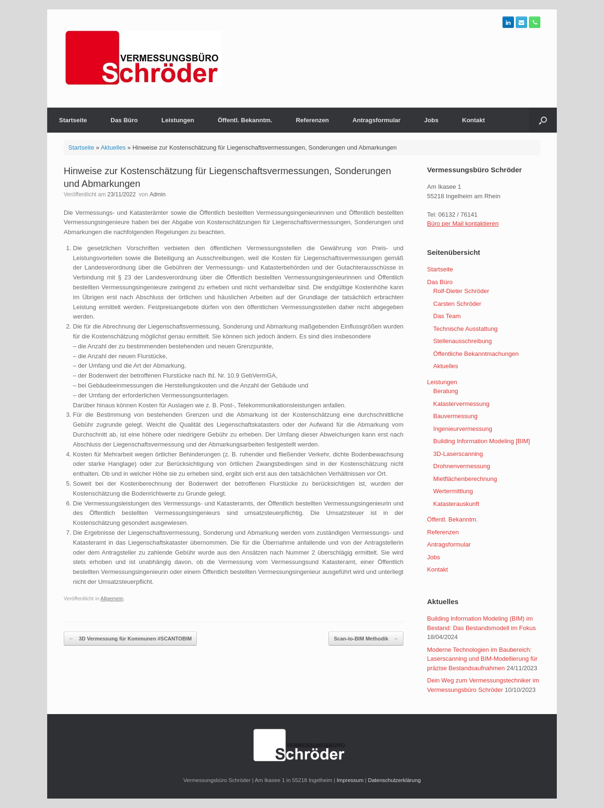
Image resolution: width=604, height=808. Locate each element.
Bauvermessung (455, 416)
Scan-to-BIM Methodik (366, 639)
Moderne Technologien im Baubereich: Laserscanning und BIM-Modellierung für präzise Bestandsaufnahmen (482, 659)
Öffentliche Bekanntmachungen (476, 353)
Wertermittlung (453, 491)
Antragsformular (376, 120)
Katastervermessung (461, 403)
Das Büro (124, 120)
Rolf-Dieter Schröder (461, 291)
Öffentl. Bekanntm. (245, 120)
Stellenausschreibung (462, 341)
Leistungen (177, 120)
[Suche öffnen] (543, 120)
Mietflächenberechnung (465, 478)
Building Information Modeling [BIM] (481, 441)
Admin (158, 194)
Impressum (349, 780)
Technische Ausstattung (465, 328)
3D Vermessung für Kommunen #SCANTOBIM (130, 639)
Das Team (447, 316)
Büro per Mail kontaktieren (463, 223)
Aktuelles (113, 147)
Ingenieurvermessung (462, 428)
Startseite (73, 120)
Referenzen (312, 120)
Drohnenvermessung (461, 466)
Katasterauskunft (456, 503)
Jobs (431, 120)
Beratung (445, 391)
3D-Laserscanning (458, 453)
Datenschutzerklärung (394, 780)
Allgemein (112, 598)
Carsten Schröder (457, 303)
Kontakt (473, 120)
